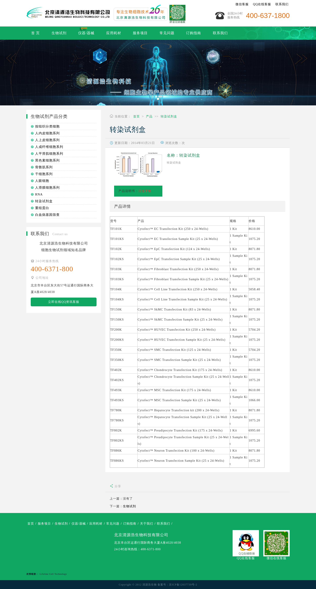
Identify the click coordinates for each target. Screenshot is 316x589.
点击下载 (144, 191)
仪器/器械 (86, 33)
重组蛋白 (42, 208)
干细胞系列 (44, 174)
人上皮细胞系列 (47, 140)
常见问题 (167, 33)
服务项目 (140, 33)
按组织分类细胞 (47, 126)
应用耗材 (113, 33)
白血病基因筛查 (47, 214)
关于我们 (146, 523)
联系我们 (282, 4)
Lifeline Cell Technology (53, 574)
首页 (136, 116)
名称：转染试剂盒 (183, 155)
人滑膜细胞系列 (47, 187)
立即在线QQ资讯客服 (63, 301)
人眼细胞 (42, 181)
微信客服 (242, 4)
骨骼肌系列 (44, 167)
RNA (39, 194)
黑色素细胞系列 (47, 160)
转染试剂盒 (169, 116)
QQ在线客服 (262, 4)
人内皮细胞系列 (47, 133)
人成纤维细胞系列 (49, 147)
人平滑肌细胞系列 (49, 153)
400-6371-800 (151, 549)
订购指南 (193, 33)
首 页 (35, 33)
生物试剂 (59, 33)
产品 (149, 116)
